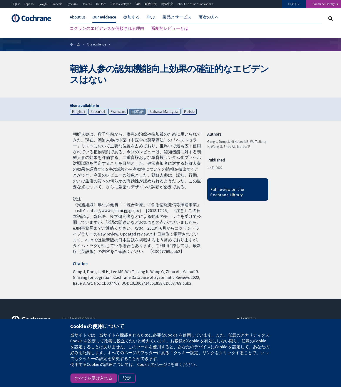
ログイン (294, 4)
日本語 (137, 111)
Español (29, 4)
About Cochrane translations (195, 4)
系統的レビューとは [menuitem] (169, 28)
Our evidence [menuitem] (104, 17)
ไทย (137, 4)
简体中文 (167, 4)
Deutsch (101, 4)
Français (57, 4)
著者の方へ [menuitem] (209, 17)
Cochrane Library (324, 4)
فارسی (43, 4)
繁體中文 (151, 4)
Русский (72, 4)
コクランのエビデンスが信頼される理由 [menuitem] (107, 28)
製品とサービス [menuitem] (176, 17)
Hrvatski (87, 4)
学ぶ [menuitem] (151, 17)
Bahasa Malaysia (120, 4)
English (16, 4)
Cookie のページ (152, 364)
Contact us (248, 318)
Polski (189, 111)
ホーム (75, 44)
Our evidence (96, 44)
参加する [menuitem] (131, 17)
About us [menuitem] (77, 17)
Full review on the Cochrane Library (227, 192)
